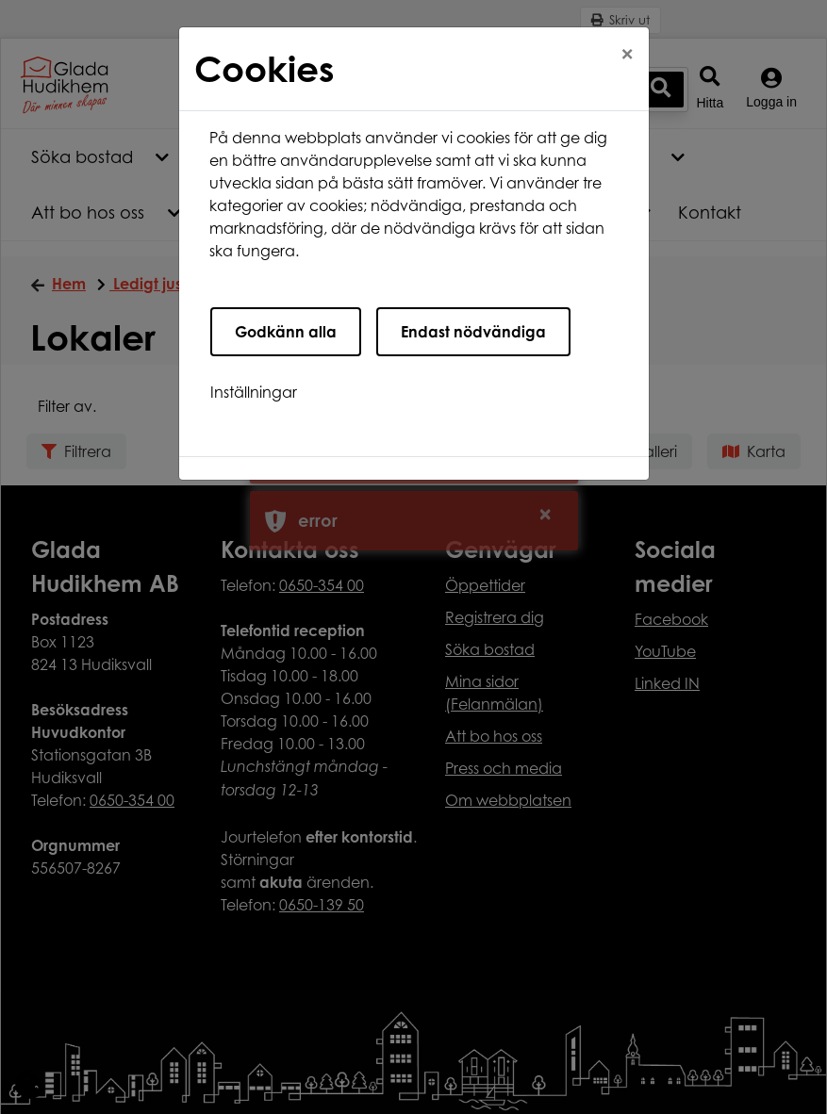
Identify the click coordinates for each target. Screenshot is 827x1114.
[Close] (627, 53)
